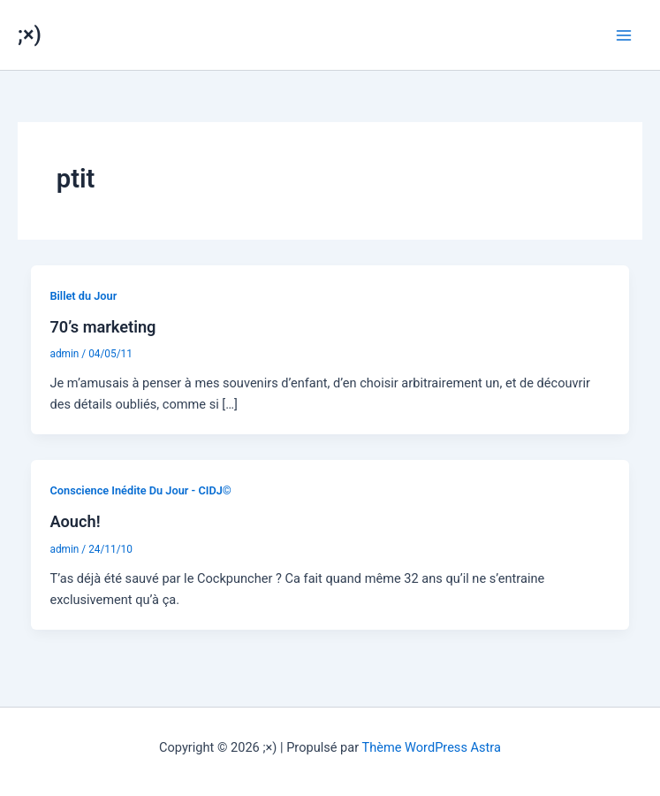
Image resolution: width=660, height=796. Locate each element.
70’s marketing (102, 327)
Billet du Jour (83, 295)
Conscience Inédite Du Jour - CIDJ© (140, 490)
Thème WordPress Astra (430, 747)
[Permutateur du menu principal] (623, 35)
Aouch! (74, 521)
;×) (30, 34)
